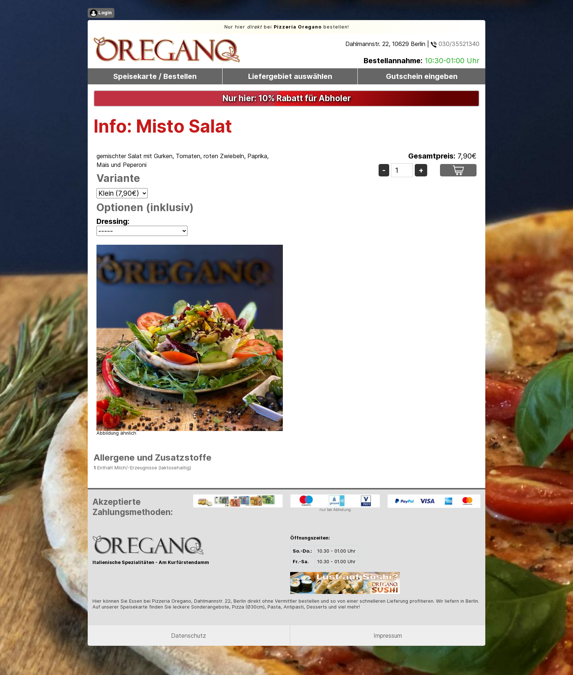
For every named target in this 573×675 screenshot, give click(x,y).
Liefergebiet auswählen (290, 76)
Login (101, 13)
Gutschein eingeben (422, 76)
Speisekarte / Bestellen (155, 76)
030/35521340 (455, 43)
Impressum (387, 635)
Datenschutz (188, 635)
